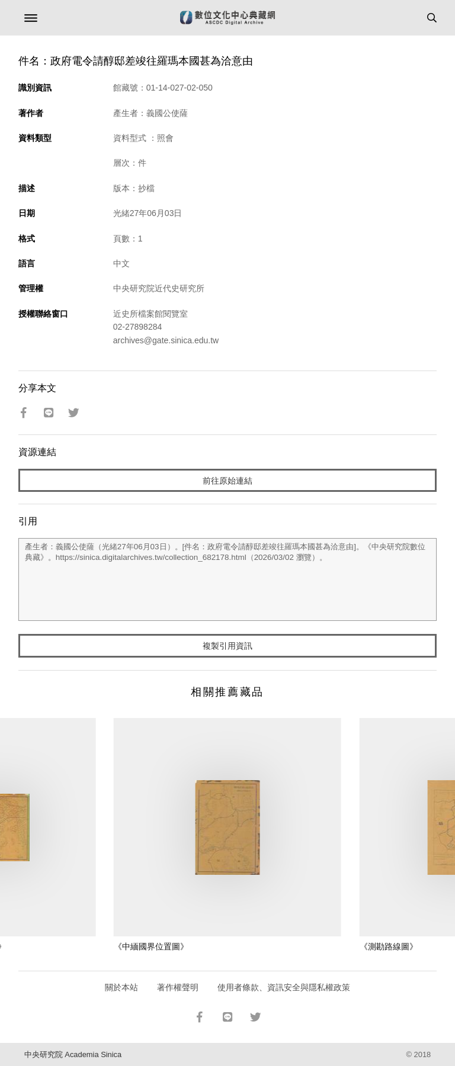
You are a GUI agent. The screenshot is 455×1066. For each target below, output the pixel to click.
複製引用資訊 (227, 645)
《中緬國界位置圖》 (151, 946)
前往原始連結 (227, 480)
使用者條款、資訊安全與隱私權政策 (283, 987)
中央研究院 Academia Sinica (72, 1054)
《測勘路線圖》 (389, 946)
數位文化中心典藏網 (227, 18)
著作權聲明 (177, 987)
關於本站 (121, 987)
